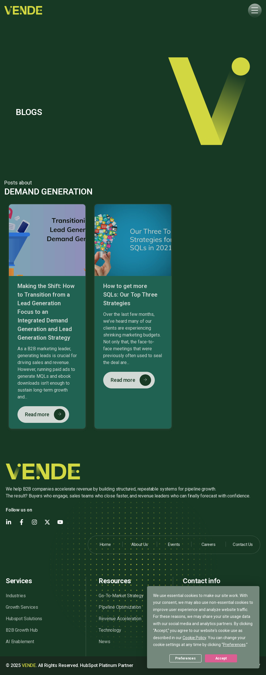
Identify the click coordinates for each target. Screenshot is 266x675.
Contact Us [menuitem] (243, 544)
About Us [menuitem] (139, 544)
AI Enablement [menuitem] (20, 641)
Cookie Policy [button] (194, 637)
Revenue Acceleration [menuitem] (120, 618)
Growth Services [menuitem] (22, 607)
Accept (221, 658)
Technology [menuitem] (110, 630)
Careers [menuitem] (209, 544)
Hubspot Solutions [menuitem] (24, 618)
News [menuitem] (104, 641)
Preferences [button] (234, 644)
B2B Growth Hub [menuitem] (22, 630)
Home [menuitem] (105, 544)
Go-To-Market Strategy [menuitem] (121, 595)
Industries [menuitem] (16, 595)
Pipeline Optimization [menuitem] (120, 607)
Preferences (185, 658)
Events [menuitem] (174, 544)
